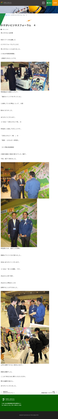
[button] (43, 3)
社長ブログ (7, 15)
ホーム (2, 15)
